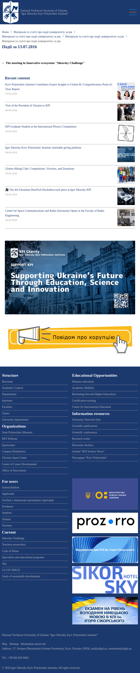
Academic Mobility (83, 387)
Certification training (84, 400)
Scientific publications (85, 425)
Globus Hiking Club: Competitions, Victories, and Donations (39, 168)
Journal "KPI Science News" (88, 451)
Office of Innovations (14, 470)
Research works (81, 438)
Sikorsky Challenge (13, 538)
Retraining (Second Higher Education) (94, 394)
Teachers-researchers (14, 544)
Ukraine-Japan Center (14, 457)
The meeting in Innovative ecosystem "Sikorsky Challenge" (45, 63)
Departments (9, 394)
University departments (15, 419)
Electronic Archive (82, 445)
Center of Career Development (19, 464)
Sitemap (14, 643)
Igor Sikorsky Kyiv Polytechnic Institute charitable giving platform (43, 147)
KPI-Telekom (9, 438)
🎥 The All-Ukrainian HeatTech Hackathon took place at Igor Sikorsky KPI (48, 189)
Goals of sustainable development (21, 576)
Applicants (8, 493)
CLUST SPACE (11, 570)
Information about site (33, 643)
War (4, 563)
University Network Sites (86, 419)
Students (7, 512)
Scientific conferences (84, 432)
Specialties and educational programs (23, 557)
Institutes (7, 400)
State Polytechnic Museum (17, 432)
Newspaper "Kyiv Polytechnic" (90, 457)
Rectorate (7, 381)
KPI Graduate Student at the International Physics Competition (40, 126)
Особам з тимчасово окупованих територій (27, 500)
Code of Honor (10, 551)
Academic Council (12, 387)
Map (4, 643)
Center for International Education (91, 406)
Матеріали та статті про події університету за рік (43, 32)
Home (5, 32)
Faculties (7, 406)
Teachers (7, 525)
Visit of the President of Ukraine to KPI (27, 105)
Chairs (5, 413)
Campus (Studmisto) (13, 451)
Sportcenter (8, 445)
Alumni (6, 519)
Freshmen (7, 506)
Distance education (83, 381)
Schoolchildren (10, 487)
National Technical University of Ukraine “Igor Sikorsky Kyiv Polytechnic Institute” (44, 12)
